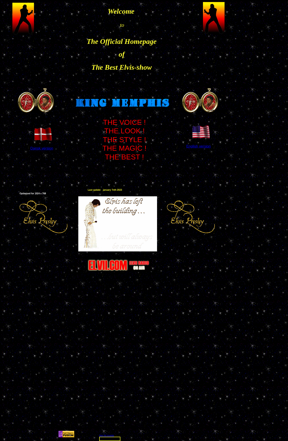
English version (198, 146)
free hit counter (106, 435)
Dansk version (41, 148)
